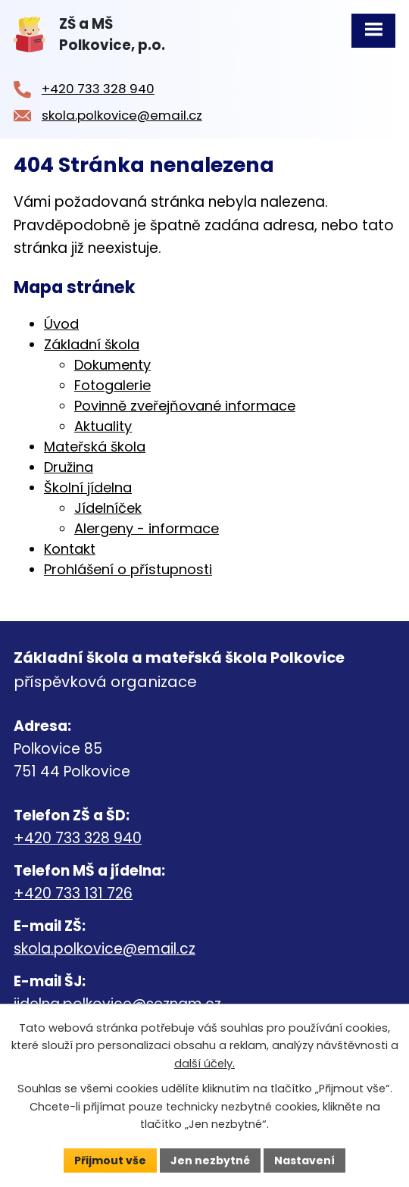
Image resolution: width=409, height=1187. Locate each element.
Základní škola (91, 344)
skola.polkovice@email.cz (104, 949)
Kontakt (69, 548)
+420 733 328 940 (78, 838)
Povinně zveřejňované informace (184, 405)
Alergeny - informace (146, 528)
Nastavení (304, 1159)
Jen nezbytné (210, 1159)
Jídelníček (108, 507)
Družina (68, 467)
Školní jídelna (88, 487)
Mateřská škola (94, 446)
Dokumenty (112, 364)
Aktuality (103, 426)
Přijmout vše (110, 1159)
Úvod (61, 323)
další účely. (204, 1063)
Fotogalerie (112, 385)
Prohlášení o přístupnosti (128, 569)
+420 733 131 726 (73, 893)
